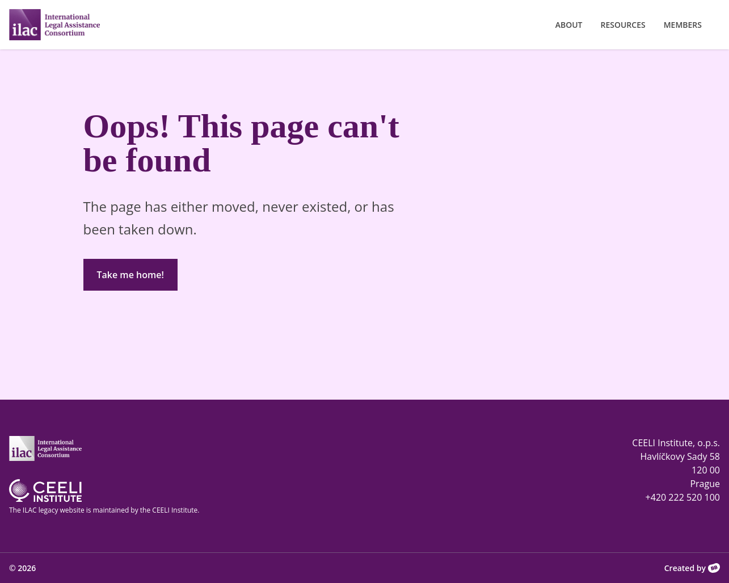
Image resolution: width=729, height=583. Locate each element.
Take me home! (130, 275)
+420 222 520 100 (683, 497)
